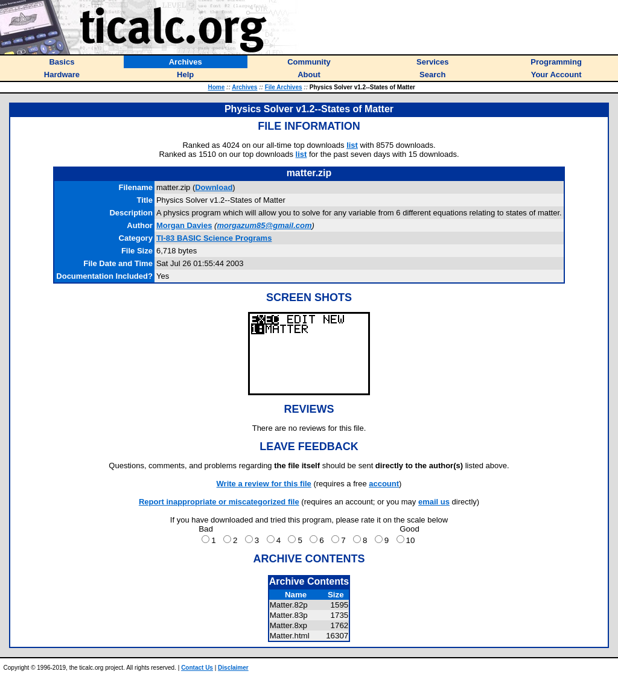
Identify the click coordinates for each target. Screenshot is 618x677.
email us (434, 501)
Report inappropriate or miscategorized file (219, 501)
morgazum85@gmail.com (264, 225)
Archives (244, 87)
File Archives (283, 87)
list (352, 145)
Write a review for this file (264, 483)
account (384, 483)
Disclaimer (233, 667)
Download (213, 187)
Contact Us (197, 667)
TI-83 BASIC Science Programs (214, 238)
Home (216, 87)
